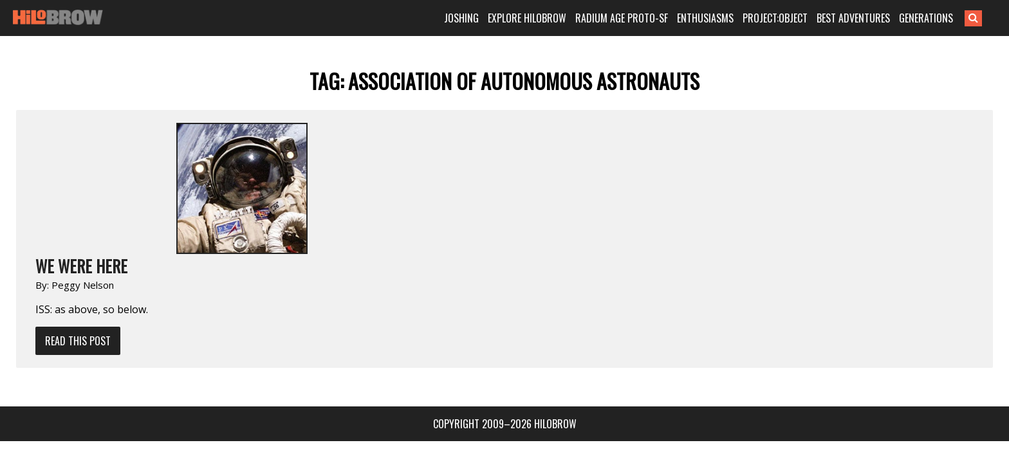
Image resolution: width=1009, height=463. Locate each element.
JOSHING (481, 18)
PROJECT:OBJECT (795, 18)
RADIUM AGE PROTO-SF (641, 18)
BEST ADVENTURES (873, 18)
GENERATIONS (946, 18)
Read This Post (215, 209)
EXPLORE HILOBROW (547, 18)
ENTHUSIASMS (725, 18)
